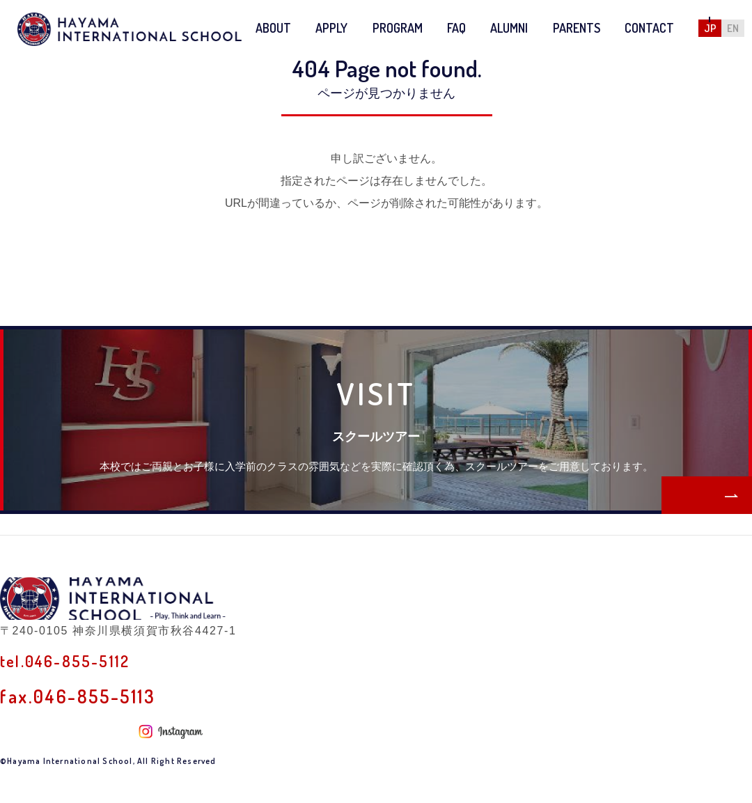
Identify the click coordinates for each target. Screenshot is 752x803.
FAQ (456, 28)
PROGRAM (398, 28)
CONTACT (649, 28)
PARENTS (576, 28)
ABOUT (273, 28)
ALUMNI (509, 28)
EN (733, 28)
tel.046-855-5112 (75, 693)
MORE (673, 487)
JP (710, 28)
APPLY (331, 28)
